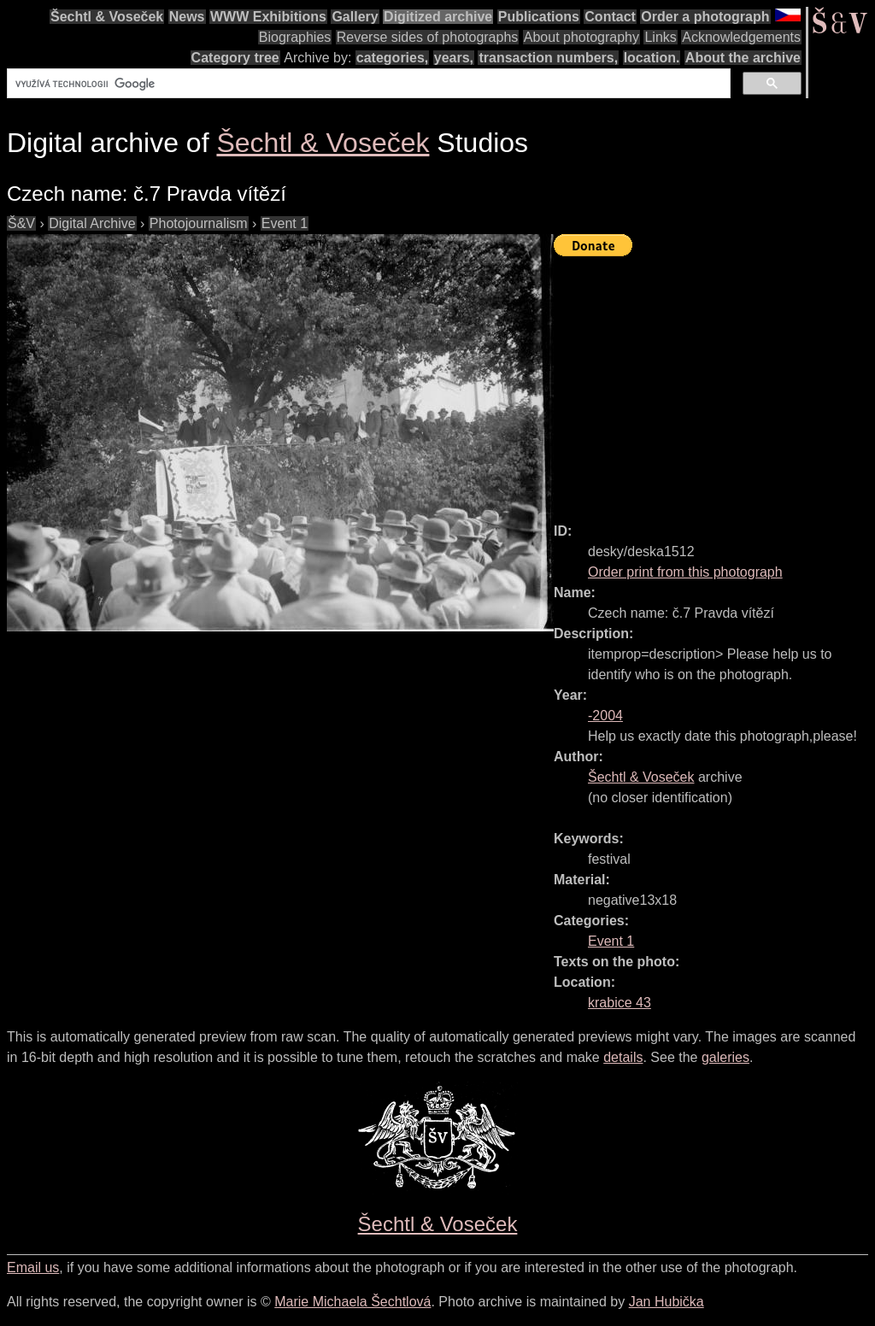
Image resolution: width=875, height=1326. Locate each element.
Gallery (355, 16)
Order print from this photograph (685, 572)
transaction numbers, (548, 57)
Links (660, 37)
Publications (538, 16)
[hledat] (367, 83)
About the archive (743, 57)
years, (453, 57)
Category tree (235, 57)
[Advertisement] (714, 382)
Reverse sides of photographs (428, 37)
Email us (33, 1267)
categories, (392, 57)
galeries (725, 1057)
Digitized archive (438, 16)
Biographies (295, 37)
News (187, 16)
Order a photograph (705, 16)
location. (652, 57)
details (623, 1057)
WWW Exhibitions (268, 16)
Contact (610, 16)
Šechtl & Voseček (106, 16)
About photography (581, 37)
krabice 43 (619, 1002)
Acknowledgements (741, 37)
